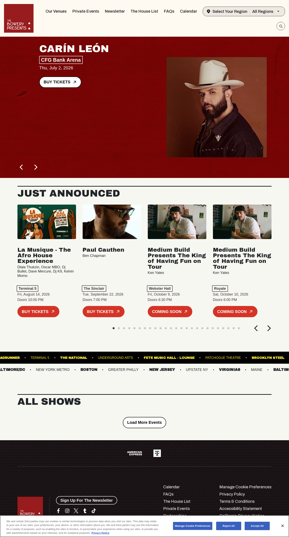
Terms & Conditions (237, 501)
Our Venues (56, 11)
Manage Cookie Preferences (245, 487)
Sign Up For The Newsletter (86, 500)
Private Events (85, 11)
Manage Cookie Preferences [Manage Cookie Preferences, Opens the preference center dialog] (193, 525)
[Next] (35, 167)
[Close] (282, 525)
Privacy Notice (100, 532)
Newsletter (115, 11)
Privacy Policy (232, 494)
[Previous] (21, 167)
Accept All (257, 525)
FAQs (169, 11)
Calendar (188, 11)
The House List (144, 11)
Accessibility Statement (240, 508)
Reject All (229, 525)
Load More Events (144, 422)
